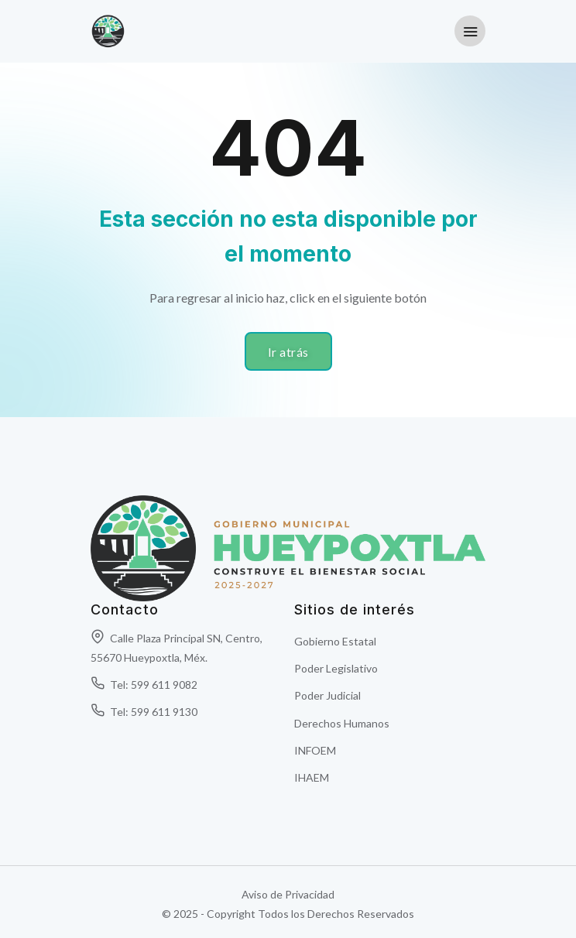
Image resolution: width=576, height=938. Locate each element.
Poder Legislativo (336, 668)
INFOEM (315, 750)
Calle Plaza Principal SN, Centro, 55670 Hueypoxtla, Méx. (176, 648)
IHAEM (311, 777)
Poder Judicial (327, 695)
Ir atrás (288, 351)
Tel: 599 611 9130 (144, 711)
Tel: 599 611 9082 (144, 684)
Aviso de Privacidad (288, 894)
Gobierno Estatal (335, 641)
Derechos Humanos (341, 723)
